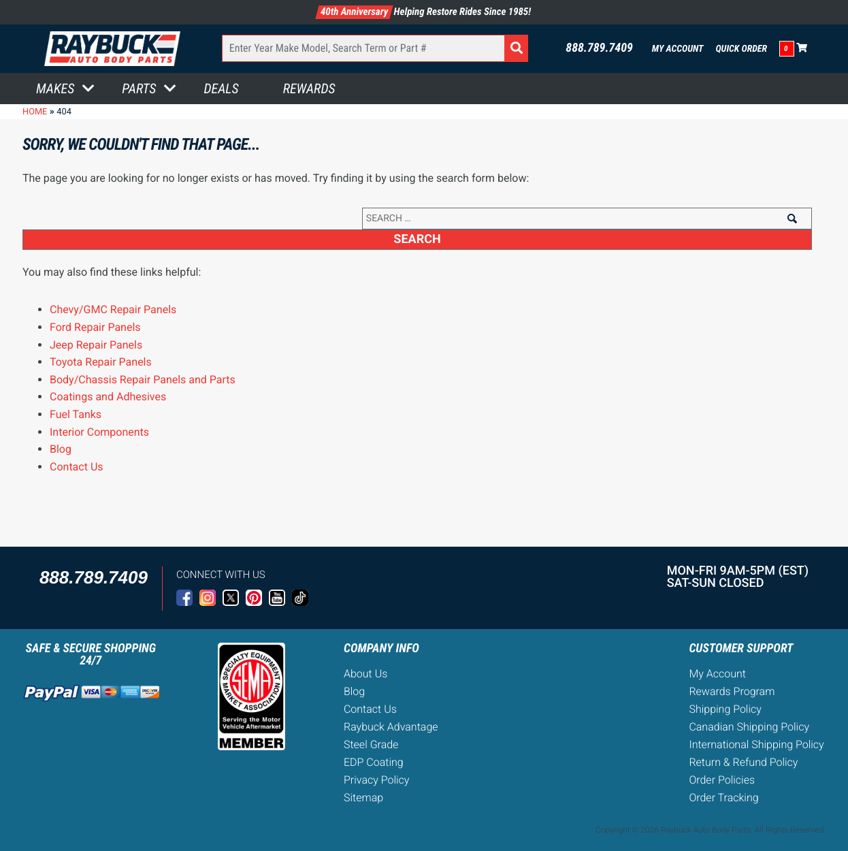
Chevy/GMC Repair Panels (113, 309)
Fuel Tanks (75, 414)
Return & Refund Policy (743, 762)
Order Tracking (723, 797)
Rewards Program (731, 691)
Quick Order (741, 49)
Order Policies (722, 779)
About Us (365, 673)
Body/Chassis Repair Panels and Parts (142, 379)
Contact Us (76, 466)
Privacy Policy (376, 779)
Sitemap (363, 797)
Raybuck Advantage (391, 726)
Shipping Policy (725, 709)
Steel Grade (371, 744)
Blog (60, 449)
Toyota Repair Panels (101, 361)
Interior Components (99, 432)
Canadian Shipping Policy (749, 726)
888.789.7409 (599, 48)
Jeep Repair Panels (96, 344)
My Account (678, 49)
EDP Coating (374, 762)
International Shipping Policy (756, 744)
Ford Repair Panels (95, 327)
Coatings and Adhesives (108, 396)
